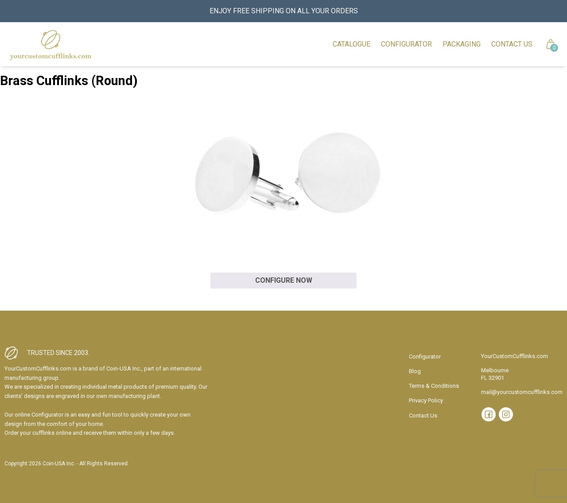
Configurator (406, 44)
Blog (415, 371)
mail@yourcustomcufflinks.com (522, 392)
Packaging (462, 44)
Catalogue (351, 44)
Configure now (283, 280)
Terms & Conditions (434, 385)
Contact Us (511, 44)
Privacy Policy (426, 400)
